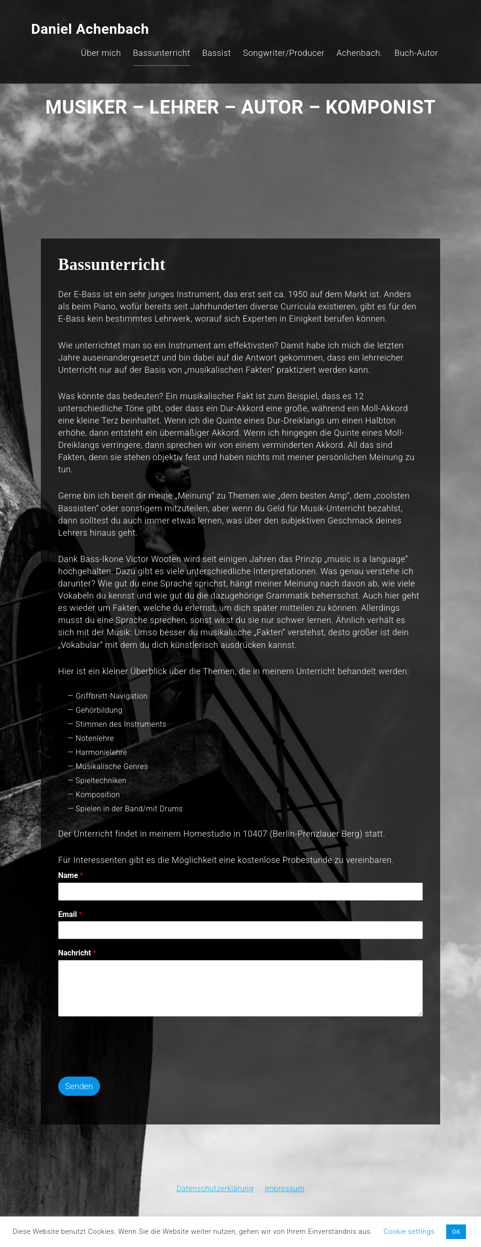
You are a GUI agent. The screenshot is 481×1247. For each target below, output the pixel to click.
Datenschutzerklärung (215, 1178)
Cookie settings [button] (409, 1231)
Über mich (108, 40)
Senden (84, 1085)
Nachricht (82, 951)
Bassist (223, 40)
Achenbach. (367, 40)
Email (75, 912)
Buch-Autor (423, 40)
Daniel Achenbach (83, 16)
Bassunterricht (168, 40)
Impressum (285, 1178)
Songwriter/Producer (291, 40)
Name (75, 873)
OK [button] (456, 1231)
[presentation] (134, 1059)
